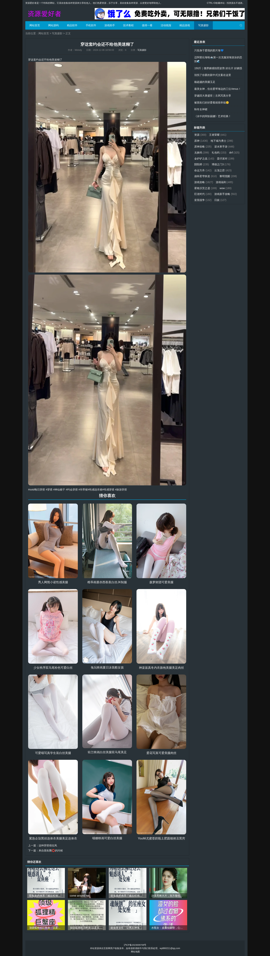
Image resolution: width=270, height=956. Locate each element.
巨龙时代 (218, 191)
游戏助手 (109, 25)
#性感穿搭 (109, 489)
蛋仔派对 (203, 162)
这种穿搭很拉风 (48, 845)
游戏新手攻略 (205, 197)
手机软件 (91, 25)
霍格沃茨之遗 (225, 185)
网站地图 (135, 951)
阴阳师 (221, 162)
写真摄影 (203, 25)
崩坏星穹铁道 (225, 174)
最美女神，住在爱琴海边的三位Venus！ (217, 88)
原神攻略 (203, 145)
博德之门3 (203, 168)
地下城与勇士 (222, 139)
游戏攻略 (223, 179)
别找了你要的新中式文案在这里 (212, 74)
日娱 (200, 203)
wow (200, 191)
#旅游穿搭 (121, 489)
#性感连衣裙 (95, 489)
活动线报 (166, 25)
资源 (200, 133)
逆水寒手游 (224, 145)
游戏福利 (203, 185)
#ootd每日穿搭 (36, 489)
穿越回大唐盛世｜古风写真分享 (212, 94)
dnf (199, 156)
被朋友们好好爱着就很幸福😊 (211, 101)
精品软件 (72, 25)
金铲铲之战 (218, 156)
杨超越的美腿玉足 (204, 81)
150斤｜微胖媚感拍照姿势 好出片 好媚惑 (218, 67)
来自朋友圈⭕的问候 (51, 850)
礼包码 (219, 150)
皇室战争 (228, 197)
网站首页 (34, 25)
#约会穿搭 (72, 489)
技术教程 (128, 25)
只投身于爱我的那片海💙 (209, 50)
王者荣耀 (218, 133)
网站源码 (53, 25)
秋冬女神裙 (200, 108)
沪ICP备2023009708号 (135, 944)
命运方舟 (224, 168)
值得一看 (147, 25)
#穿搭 (49, 489)
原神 (201, 139)
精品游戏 (184, 25)
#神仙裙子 (59, 489)
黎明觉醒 (203, 179)
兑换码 (201, 150)
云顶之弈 (203, 174)
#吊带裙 (83, 489)
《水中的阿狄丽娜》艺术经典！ (212, 115)
